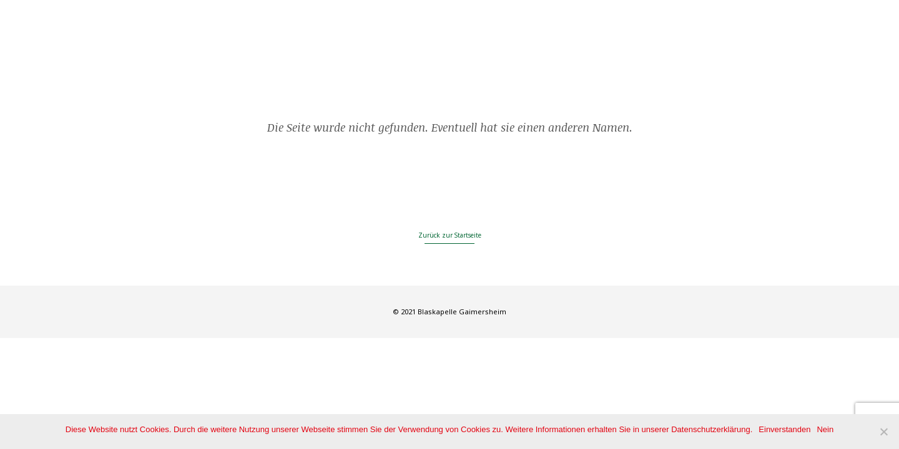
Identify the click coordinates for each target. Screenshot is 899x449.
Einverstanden (784, 429)
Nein (825, 429)
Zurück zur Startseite (449, 235)
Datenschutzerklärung (710, 429)
